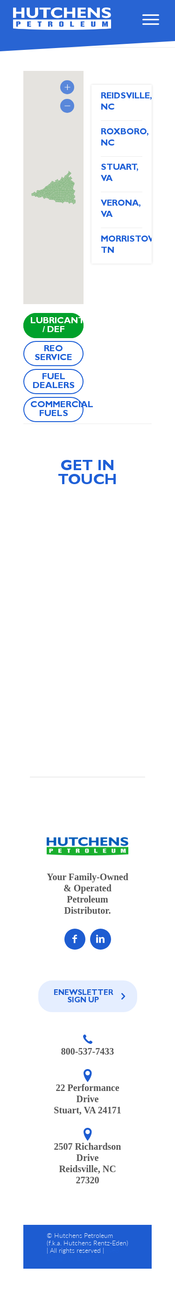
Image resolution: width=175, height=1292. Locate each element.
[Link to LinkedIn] (100, 939)
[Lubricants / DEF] (53, 325)
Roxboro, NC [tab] (121, 138)
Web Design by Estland (83, 1254)
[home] (62, 18)
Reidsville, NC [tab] (121, 102)
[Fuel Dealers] (53, 381)
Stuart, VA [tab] (120, 174)
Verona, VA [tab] (121, 210)
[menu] (149, 23)
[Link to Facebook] (74, 939)
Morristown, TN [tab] (121, 246)
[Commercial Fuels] (53, 409)
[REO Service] (53, 353)
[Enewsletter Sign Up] (87, 996)
